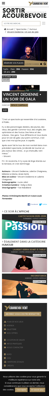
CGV (7, 358)
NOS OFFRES (11, 333)
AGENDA (9, 325)
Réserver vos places (13, 63)
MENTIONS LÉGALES (14, 362)
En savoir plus (37, 389)
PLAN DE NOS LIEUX (13, 321)
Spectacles (21, 29)
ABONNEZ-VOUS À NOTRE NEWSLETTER (22, 314)
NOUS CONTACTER (13, 347)
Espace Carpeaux (19, 105)
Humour (33, 29)
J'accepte (21, 389)
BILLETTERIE (10, 329)
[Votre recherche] (21, 23)
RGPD (8, 354)
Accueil (8, 29)
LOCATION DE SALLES (14, 340)
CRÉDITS (9, 365)
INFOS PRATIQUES (13, 343)
